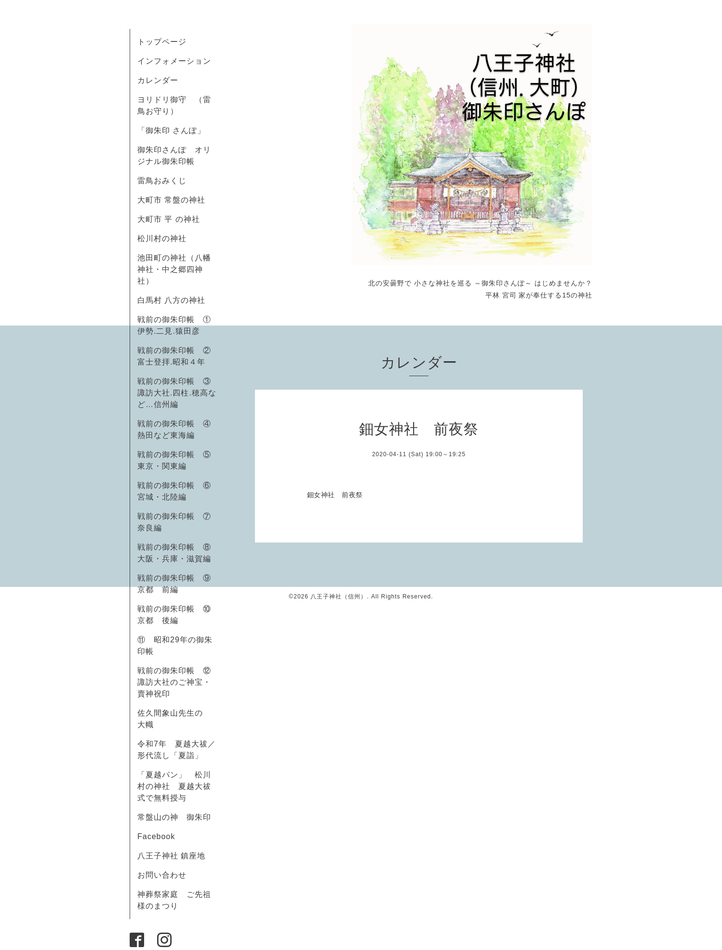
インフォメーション (174, 61)
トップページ (162, 42)
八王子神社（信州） (338, 596)
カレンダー (157, 80)
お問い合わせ (162, 875)
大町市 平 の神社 (168, 219)
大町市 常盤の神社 (171, 200)
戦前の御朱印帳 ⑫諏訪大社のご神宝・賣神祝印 (174, 682)
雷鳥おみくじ (162, 180)
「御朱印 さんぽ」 (171, 130)
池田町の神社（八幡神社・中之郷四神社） (174, 269)
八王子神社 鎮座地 (171, 856)
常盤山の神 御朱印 (174, 817)
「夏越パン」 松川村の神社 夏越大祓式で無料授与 (174, 786)
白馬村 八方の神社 (171, 300)
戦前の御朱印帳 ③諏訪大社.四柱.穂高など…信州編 (176, 392)
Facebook (160, 836)
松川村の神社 (162, 238)
